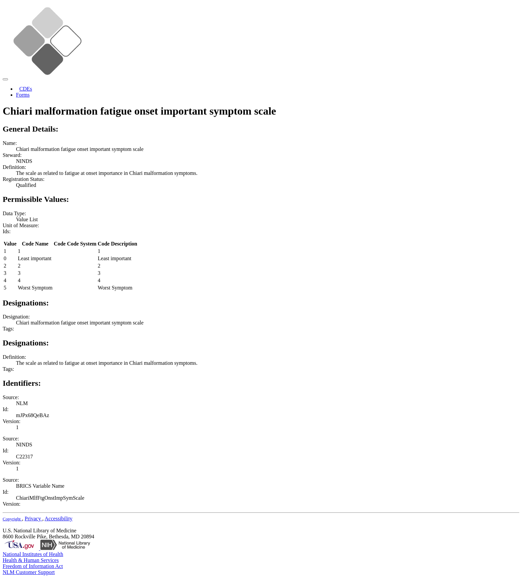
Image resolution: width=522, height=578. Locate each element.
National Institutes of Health (33, 554)
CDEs (25, 89)
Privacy (33, 518)
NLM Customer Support (29, 572)
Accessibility (59, 518)
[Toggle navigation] (5, 79)
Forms (23, 95)
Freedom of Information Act (33, 566)
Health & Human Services (31, 560)
